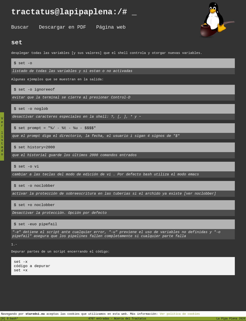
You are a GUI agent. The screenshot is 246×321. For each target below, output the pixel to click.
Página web (111, 28)
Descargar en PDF (62, 28)
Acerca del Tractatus (130, 318)
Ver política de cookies (180, 314)
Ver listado (2, 140)
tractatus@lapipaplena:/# (74, 13)
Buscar (20, 28)
